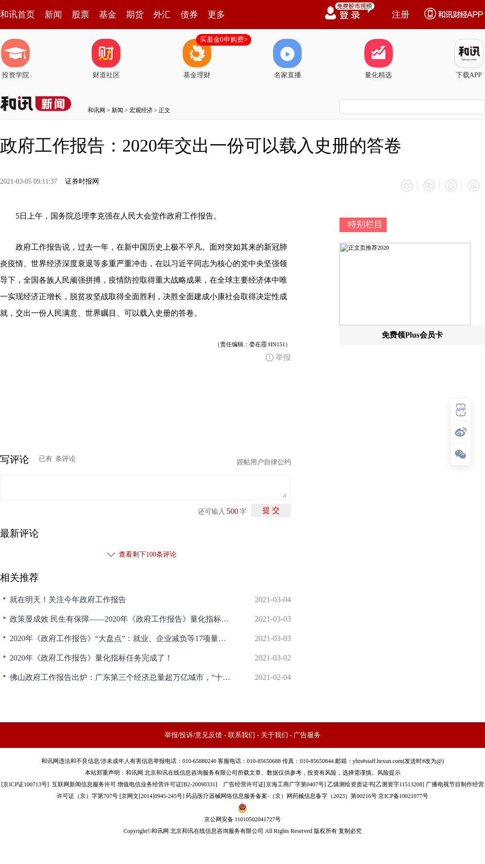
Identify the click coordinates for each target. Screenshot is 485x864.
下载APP (469, 59)
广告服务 (307, 733)
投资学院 (15, 59)
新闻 (53, 14)
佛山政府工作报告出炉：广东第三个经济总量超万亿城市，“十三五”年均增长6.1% (121, 676)
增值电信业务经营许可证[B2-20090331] (167, 782)
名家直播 (287, 59)
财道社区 (106, 59)
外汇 (162, 14)
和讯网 (96, 110)
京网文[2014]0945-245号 (151, 794)
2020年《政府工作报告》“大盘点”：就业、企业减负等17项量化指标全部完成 (121, 637)
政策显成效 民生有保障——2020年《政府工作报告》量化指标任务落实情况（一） (121, 617)
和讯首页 (17, 14)
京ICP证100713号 (25, 782)
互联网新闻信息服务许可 (84, 782)
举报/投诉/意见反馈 (193, 733)
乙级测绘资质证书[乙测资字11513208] (375, 782)
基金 (107, 14)
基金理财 (196, 59)
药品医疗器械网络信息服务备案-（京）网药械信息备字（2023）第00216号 (281, 794)
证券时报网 (82, 181)
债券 (189, 14)
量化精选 (378, 59)
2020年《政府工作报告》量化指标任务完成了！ (91, 656)
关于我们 (274, 733)
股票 (80, 14)
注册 (400, 14)
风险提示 (389, 771)
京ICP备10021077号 (403, 794)
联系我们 (241, 733)
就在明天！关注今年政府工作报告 (68, 598)
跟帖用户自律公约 (264, 460)
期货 (135, 14)
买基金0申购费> (224, 39)
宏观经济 (141, 110)
